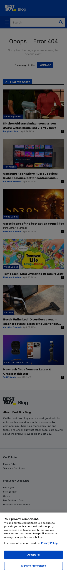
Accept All (33, 554)
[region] (33, 548)
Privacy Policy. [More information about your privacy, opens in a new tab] (49, 543)
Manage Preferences (33, 565)
